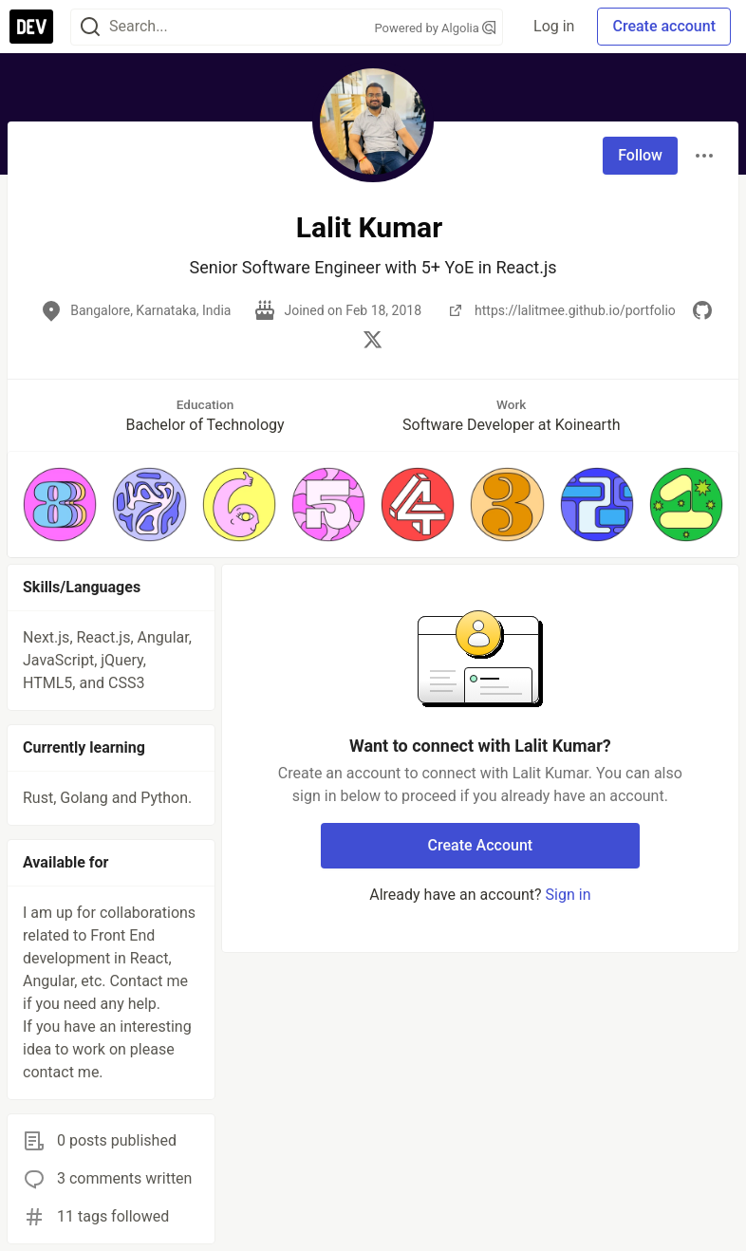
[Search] (90, 27)
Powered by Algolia (435, 28)
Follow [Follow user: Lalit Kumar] (640, 155)
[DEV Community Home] (31, 27)
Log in (553, 26)
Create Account (480, 845)
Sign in (568, 895)
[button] (60, 504)
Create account (664, 26)
